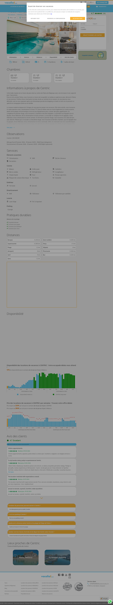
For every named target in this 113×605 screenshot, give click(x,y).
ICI (51, 13)
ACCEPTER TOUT (77, 18)
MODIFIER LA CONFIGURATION (56, 18)
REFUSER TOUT (35, 18)
